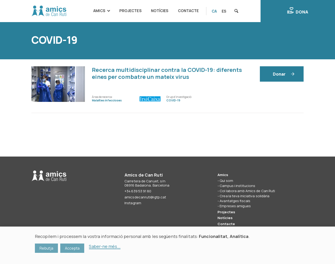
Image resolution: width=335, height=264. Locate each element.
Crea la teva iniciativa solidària (244, 196)
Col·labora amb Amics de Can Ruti (247, 190)
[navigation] (147, 11)
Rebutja (46, 248)
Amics (99, 10)
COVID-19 (173, 100)
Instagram (132, 203)
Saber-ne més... (105, 246)
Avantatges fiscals (235, 200)
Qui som (226, 180)
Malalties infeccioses (107, 100)
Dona (297, 11)
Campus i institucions (237, 185)
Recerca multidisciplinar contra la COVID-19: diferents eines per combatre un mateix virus (167, 73)
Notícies (160, 10)
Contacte (188, 10)
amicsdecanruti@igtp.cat (145, 197)
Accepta (72, 248)
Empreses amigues (235, 206)
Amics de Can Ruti (48, 11)
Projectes (130, 10)
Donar (279, 74)
